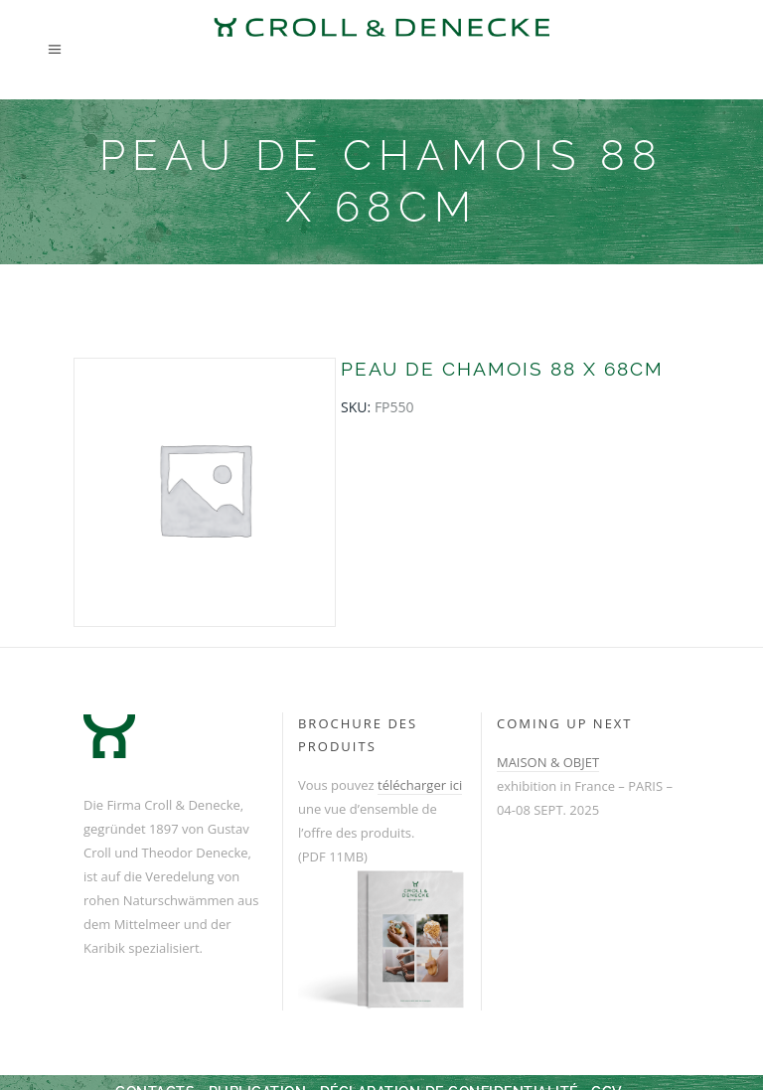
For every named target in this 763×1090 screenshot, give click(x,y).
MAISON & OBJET (548, 762)
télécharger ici (420, 785)
